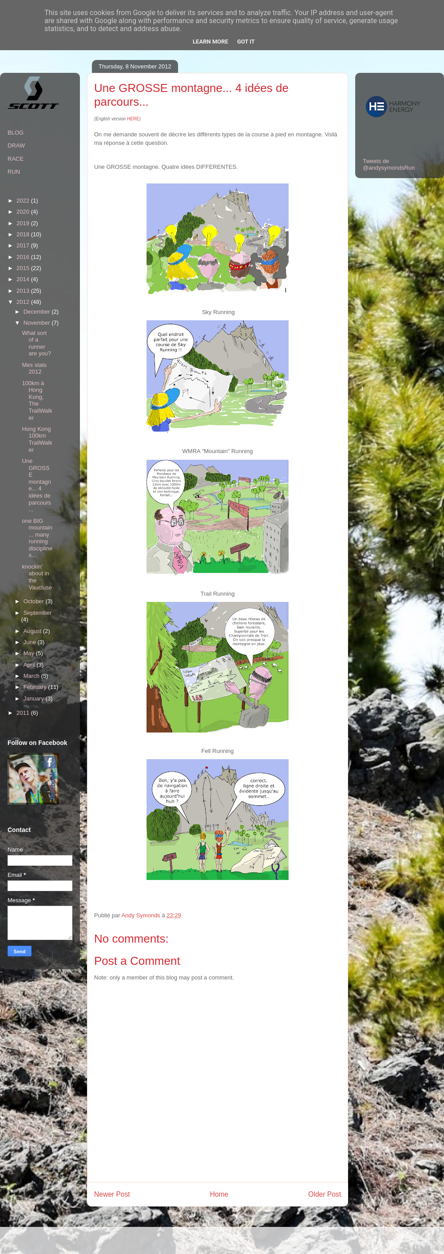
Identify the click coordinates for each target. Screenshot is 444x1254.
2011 (23, 712)
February (36, 687)
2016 (23, 257)
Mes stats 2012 (34, 368)
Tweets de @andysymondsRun (389, 164)
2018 (23, 234)
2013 (23, 290)
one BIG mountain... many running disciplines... (37, 538)
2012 (23, 302)
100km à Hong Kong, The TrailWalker (37, 400)
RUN (14, 171)
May (30, 653)
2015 (23, 268)
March (32, 676)
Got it (246, 41)
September (38, 612)
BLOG (16, 132)
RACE (16, 158)
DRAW (16, 145)
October (35, 601)
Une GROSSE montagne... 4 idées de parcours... (36, 485)
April (30, 664)
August (33, 631)
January (35, 698)
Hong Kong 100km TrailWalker (37, 439)
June (31, 642)
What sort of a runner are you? (36, 343)
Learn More (210, 41)
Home (219, 1194)
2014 (23, 279)
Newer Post (112, 1194)
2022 (23, 200)
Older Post (324, 1194)
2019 (23, 223)
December (38, 311)
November (38, 322)
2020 (23, 211)
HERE (133, 118)
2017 (23, 245)
